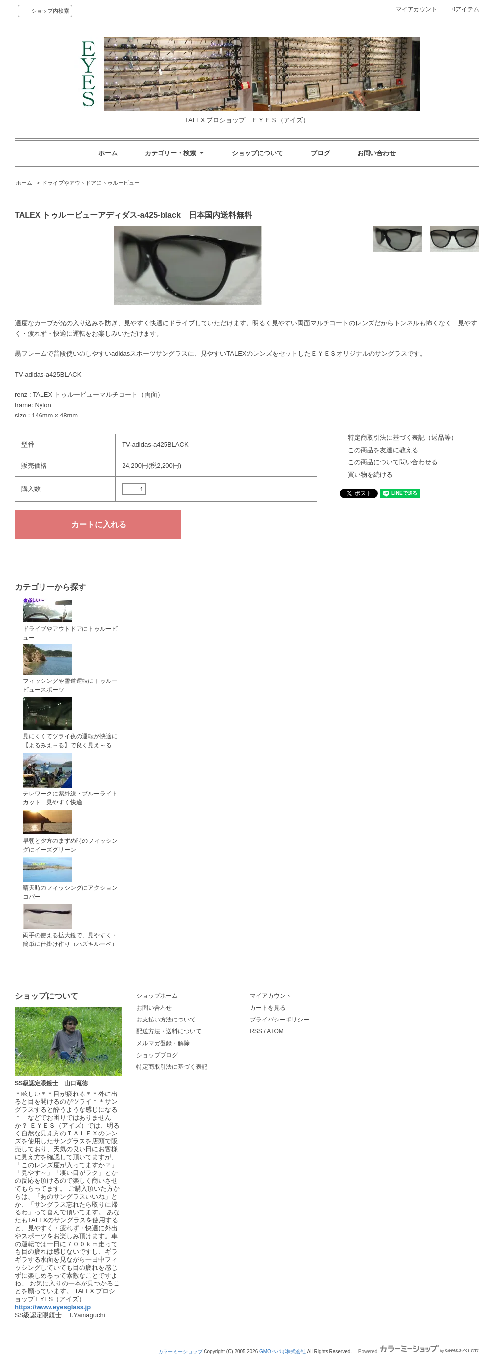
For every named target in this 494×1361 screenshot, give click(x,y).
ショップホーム (157, 995)
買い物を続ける (370, 474)
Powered (418, 1351)
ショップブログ (157, 1055)
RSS (256, 1031)
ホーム (108, 153)
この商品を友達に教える (383, 450)
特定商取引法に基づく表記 (171, 1066)
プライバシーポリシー (279, 1019)
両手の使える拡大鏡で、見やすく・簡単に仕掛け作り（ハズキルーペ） (70, 925)
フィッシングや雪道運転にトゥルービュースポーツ (70, 668)
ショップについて (257, 153)
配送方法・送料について (169, 1031)
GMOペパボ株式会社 (282, 1351)
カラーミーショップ (180, 1351)
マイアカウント (416, 9)
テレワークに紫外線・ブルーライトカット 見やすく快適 (70, 779)
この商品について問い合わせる (393, 462)
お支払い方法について (166, 1019)
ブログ (320, 153)
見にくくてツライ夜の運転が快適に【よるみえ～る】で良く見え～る (70, 723)
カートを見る (268, 1007)
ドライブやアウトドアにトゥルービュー (91, 183)
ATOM (275, 1031)
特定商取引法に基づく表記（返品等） (402, 437)
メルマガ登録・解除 (163, 1043)
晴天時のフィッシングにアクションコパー (70, 879)
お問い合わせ (376, 153)
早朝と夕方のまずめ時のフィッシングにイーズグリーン (70, 831)
